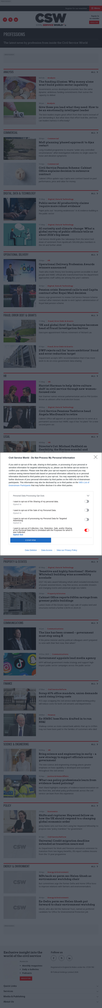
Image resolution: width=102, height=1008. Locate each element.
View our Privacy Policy (67, 550)
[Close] (96, 458)
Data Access (46, 550)
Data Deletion (31, 550)
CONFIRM (30, 540)
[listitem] (51, 495)
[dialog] (51, 504)
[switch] (87, 501)
